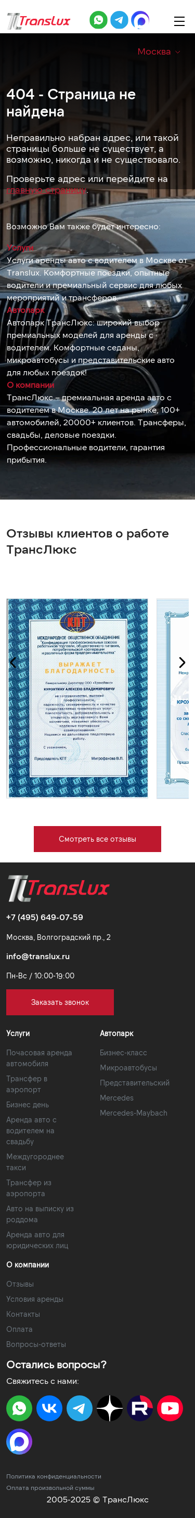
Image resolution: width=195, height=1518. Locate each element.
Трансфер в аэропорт (26, 1084)
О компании (30, 384)
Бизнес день (27, 1104)
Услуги (20, 247)
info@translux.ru (38, 956)
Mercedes (117, 1097)
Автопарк (25, 310)
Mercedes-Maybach (133, 1112)
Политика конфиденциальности (53, 1476)
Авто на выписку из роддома (40, 1214)
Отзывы (20, 1283)
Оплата (19, 1329)
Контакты (23, 1314)
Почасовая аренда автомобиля (39, 1058)
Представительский (135, 1082)
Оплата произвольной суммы (50, 1487)
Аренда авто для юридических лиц (37, 1240)
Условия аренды (34, 1298)
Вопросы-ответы (36, 1344)
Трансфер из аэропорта (28, 1188)
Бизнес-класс (123, 1052)
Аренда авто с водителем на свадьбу (31, 1130)
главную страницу (46, 189)
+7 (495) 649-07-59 (44, 917)
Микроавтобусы (128, 1067)
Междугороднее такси (35, 1162)
